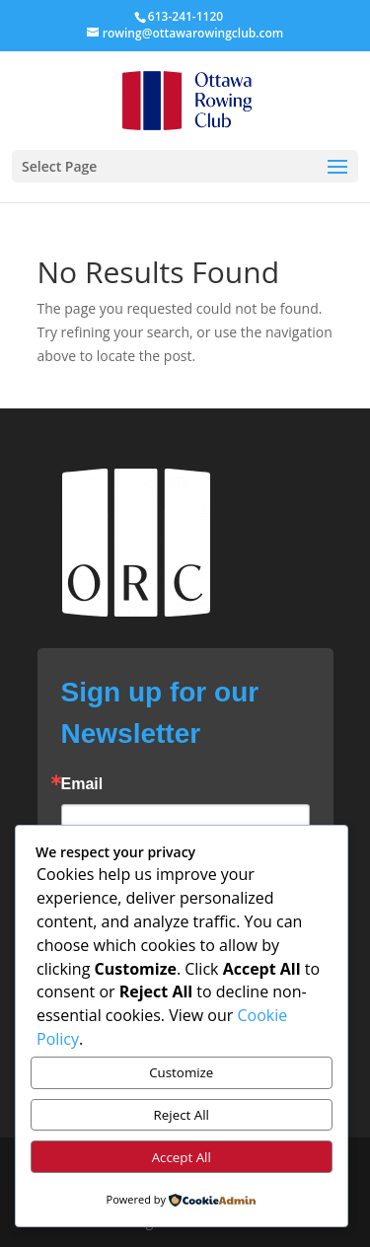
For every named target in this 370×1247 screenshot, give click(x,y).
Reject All (181, 1115)
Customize (181, 1072)
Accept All (181, 1157)
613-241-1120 (185, 16)
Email (82, 784)
